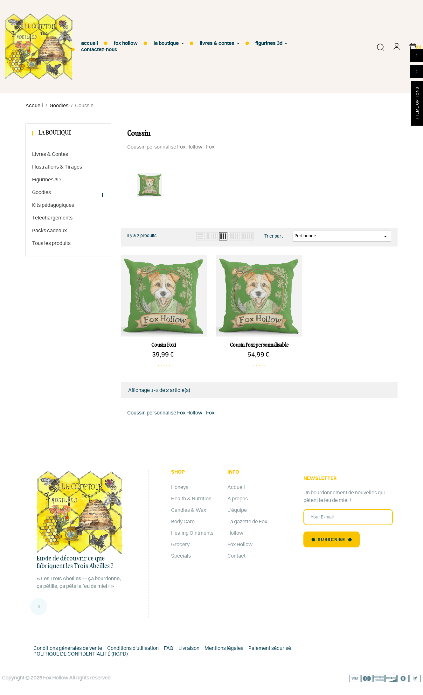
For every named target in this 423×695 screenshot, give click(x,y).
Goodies (41, 192)
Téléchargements (52, 217)
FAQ (168, 648)
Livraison (188, 648)
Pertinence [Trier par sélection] (342, 236)
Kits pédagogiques (53, 205)
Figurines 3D (46, 179)
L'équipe (237, 510)
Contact (236, 556)
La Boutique (54, 133)
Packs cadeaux (49, 230)
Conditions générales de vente (67, 648)
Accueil (236, 487)
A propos (237, 498)
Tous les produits (51, 243)
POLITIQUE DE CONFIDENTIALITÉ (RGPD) (80, 654)
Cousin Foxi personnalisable (259, 345)
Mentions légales (224, 648)
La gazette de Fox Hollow (247, 527)
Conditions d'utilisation (133, 648)
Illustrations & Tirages (57, 167)
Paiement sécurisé (269, 648)
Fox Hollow (240, 544)
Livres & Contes (50, 154)
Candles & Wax (188, 510)
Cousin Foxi (163, 345)
